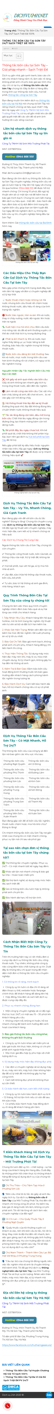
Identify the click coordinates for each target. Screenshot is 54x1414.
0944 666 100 (19, 156)
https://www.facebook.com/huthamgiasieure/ (27, 1345)
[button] (17, 56)
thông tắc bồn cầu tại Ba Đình (35, 222)
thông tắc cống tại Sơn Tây (22, 95)
